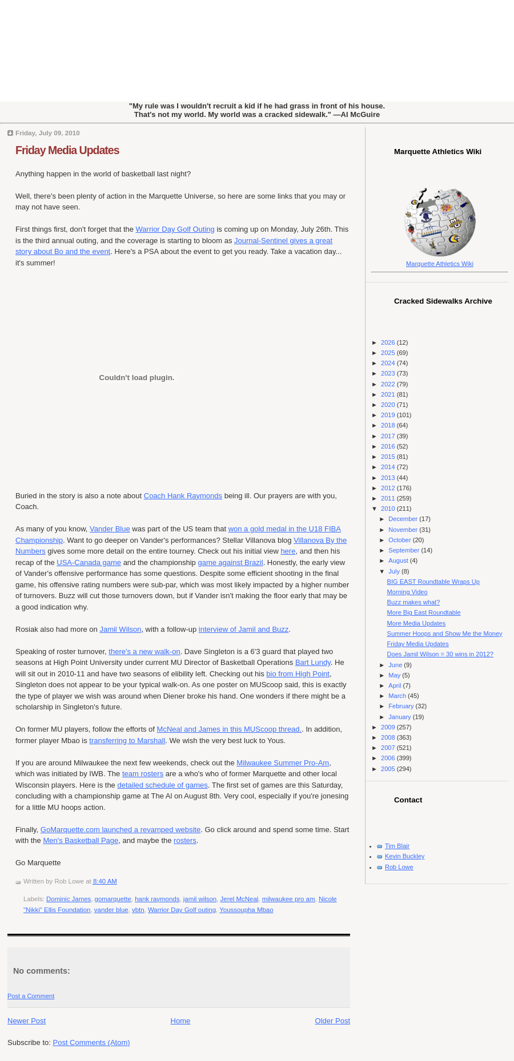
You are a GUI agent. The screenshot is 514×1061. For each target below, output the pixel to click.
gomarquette (113, 898)
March (398, 695)
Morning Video (407, 591)
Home (181, 1020)
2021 (389, 394)
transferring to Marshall (127, 740)
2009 (389, 727)
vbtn (138, 909)
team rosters (142, 773)
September (404, 550)
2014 (389, 466)
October (400, 539)
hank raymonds (157, 898)
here (287, 551)
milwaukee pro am (288, 898)
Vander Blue (110, 529)
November (403, 529)
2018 (389, 425)
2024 (389, 363)
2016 (389, 446)
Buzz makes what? (413, 602)
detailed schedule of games (162, 785)
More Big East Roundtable (424, 612)
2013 (389, 477)
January (400, 716)
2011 (389, 498)
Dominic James (68, 898)
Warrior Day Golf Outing (175, 229)
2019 (389, 415)
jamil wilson (199, 898)
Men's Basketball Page (80, 840)
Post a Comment (30, 996)
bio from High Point (298, 673)
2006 (389, 758)
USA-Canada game (89, 562)
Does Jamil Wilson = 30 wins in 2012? (440, 654)
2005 (389, 768)
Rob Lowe (399, 867)
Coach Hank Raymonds (183, 495)
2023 (389, 373)
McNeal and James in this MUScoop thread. (229, 729)
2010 (389, 508)
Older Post (332, 1020)
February (401, 706)
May (395, 675)
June (396, 664)
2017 (389, 436)
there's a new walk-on (144, 651)
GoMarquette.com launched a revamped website (120, 829)
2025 (389, 352)
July (394, 571)
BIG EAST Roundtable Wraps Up (433, 581)
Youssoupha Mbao (246, 909)
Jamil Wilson (120, 629)
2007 (389, 747)
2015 (389, 456)
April (395, 685)
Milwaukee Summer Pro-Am (282, 763)
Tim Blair (397, 845)
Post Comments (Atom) (91, 1042)
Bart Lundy (313, 662)
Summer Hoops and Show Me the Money (445, 633)
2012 (389, 488)
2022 (389, 384)
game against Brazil (230, 562)
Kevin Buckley (404, 856)
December (403, 518)
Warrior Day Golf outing (182, 909)
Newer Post (26, 1020)
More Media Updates (416, 623)
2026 (389, 342)
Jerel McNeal (239, 898)
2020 (389, 404)
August (398, 560)
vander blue (111, 909)
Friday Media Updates (67, 150)
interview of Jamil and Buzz (244, 629)
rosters (185, 840)
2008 (389, 737)
